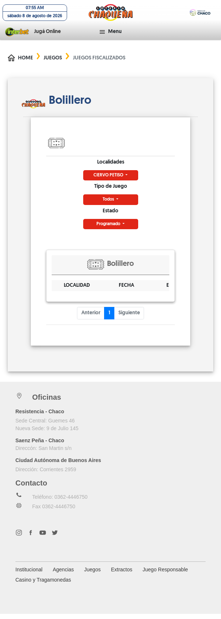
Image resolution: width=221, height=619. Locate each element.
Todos (109, 204)
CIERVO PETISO (108, 180)
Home (25, 63)
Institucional (29, 575)
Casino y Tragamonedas (43, 585)
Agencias (63, 575)
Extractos (121, 575)
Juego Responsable (165, 575)
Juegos (53, 63)
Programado (108, 229)
